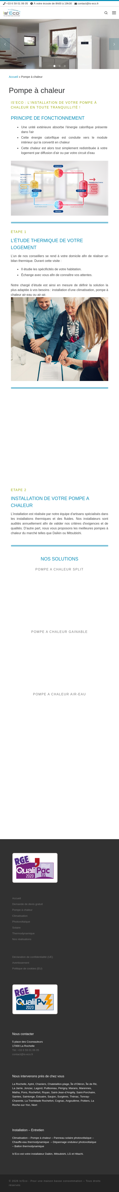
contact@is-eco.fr (22, 997)
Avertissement (20, 906)
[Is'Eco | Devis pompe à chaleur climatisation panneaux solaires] (12, 12)
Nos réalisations (21, 882)
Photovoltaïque (21, 864)
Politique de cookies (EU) (27, 911)
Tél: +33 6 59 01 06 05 (25, 993)
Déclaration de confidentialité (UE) (32, 900)
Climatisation (19, 858)
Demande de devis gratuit (27, 847)
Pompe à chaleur (22, 853)
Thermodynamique (23, 876)
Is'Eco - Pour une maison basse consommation (50, 1124)
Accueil (13, 76)
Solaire (16, 870)
